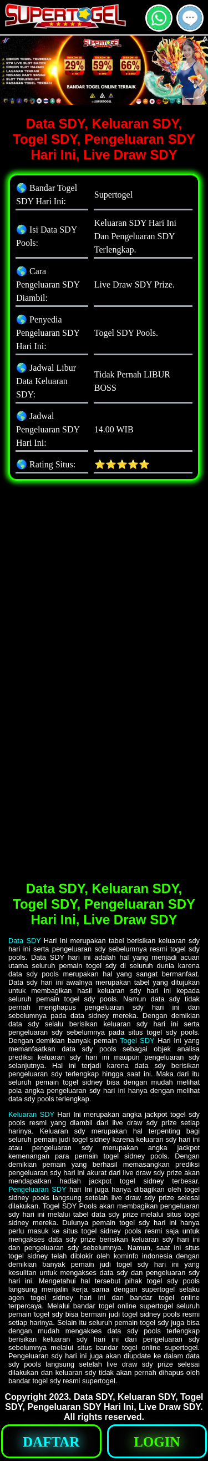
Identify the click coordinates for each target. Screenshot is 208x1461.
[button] (190, 18)
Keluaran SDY (31, 1114)
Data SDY (24, 940)
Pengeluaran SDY (37, 1189)
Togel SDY (137, 1040)
